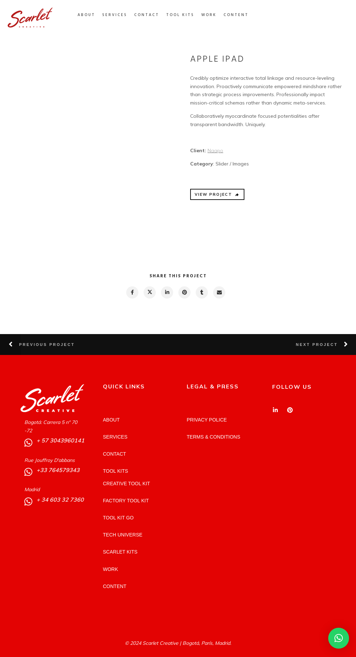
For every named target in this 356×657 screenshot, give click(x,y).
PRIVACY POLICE (207, 420)
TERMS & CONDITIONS (213, 437)
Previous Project (47, 344)
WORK (214, 15)
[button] (338, 638)
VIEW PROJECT (217, 194)
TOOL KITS (186, 15)
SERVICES (120, 15)
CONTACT (152, 15)
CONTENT (241, 15)
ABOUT (92, 15)
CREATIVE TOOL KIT (126, 483)
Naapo (215, 150)
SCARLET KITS (120, 552)
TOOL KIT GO (118, 517)
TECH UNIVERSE (123, 535)
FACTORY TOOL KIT (126, 500)
